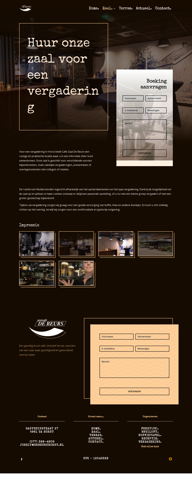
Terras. (125, 8)
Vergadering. (150, 442)
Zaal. (107, 8)
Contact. (163, 8)
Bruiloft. (150, 432)
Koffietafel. (150, 435)
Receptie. (150, 438)
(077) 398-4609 (42, 442)
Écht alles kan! (150, 446)
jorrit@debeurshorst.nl (42, 445)
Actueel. (144, 8)
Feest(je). (150, 428)
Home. (94, 8)
